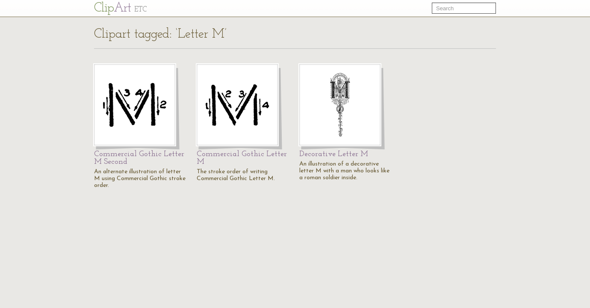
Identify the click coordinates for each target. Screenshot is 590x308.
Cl (120, 8)
